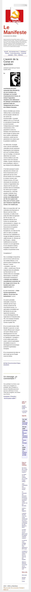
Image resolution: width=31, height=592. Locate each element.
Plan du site (7, 588)
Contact (21, 588)
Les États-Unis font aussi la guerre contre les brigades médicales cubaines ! (24, 534)
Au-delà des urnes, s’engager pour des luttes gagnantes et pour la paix (24, 544)
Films (15, 55)
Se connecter (14, 588)
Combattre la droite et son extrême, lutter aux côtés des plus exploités (24, 555)
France (23, 581)
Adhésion (20, 55)
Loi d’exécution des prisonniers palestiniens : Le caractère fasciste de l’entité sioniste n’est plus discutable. (24, 498)
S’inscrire (13, 396)
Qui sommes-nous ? (14, 51)
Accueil (6, 51)
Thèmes (7, 53)
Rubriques (23, 51)
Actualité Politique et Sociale (24, 407)
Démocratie (24, 575)
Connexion (7, 396)
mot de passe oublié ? (10, 398)
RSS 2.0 (6, 589)
